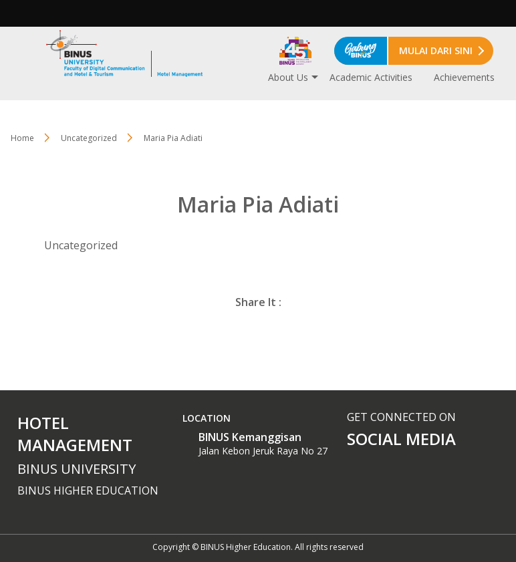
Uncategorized (89, 138)
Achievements (464, 77)
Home (22, 138)
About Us (288, 77)
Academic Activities (371, 77)
